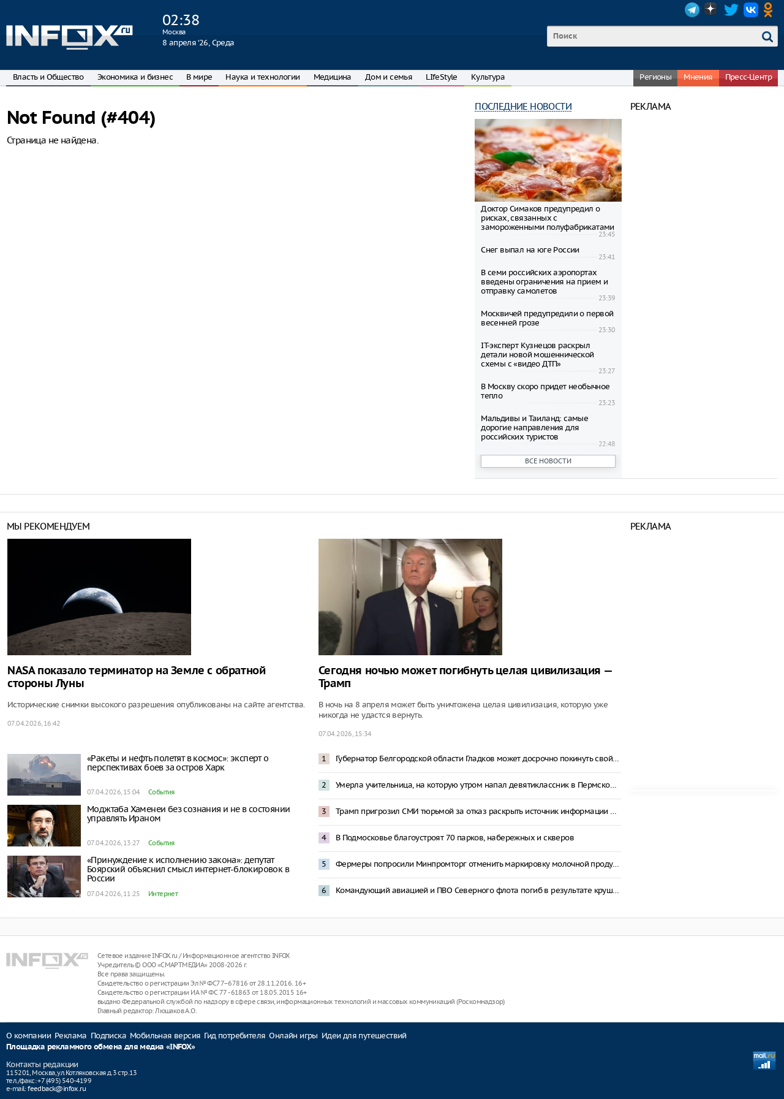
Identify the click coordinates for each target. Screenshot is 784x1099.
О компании (28, 1035)
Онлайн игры (293, 1035)
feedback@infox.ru (57, 1088)
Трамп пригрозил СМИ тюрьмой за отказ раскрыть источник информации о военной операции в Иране (478, 811)
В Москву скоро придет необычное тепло (545, 391)
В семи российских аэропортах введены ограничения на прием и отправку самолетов (544, 281)
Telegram (692, 9)
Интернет (163, 893)
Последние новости (523, 106)
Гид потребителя (234, 1035)
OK (770, 9)
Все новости (548, 461)
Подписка (108, 1035)
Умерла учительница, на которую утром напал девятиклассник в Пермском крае (478, 784)
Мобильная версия (165, 1035)
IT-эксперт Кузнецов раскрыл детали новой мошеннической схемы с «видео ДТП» (537, 354)
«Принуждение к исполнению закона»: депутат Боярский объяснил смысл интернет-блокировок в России (188, 869)
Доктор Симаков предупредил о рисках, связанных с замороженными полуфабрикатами (547, 217)
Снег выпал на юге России (530, 250)
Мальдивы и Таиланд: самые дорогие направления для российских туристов (534, 427)
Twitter (731, 9)
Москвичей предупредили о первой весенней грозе (547, 318)
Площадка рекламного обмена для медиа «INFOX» (100, 1047)
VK (751, 9)
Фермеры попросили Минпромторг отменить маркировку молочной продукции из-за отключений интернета (478, 864)
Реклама (71, 1035)
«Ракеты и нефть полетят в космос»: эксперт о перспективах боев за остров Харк (178, 763)
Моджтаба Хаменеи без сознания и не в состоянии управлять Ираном (188, 814)
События (161, 792)
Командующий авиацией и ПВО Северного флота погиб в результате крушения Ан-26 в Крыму (478, 890)
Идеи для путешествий (364, 1035)
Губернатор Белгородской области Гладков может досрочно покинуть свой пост (478, 758)
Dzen (711, 9)
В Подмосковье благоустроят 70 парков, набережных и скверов (455, 837)
